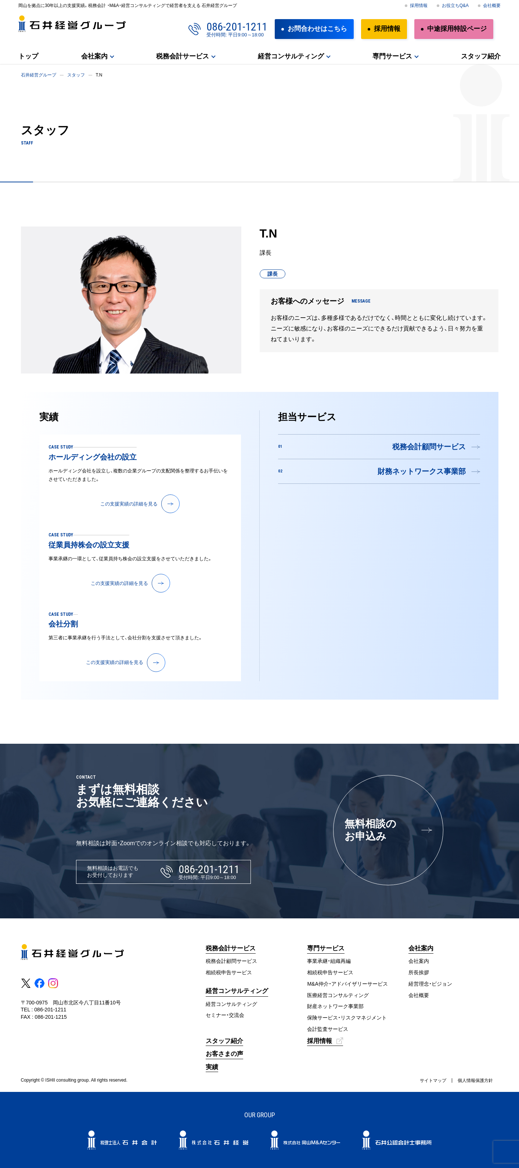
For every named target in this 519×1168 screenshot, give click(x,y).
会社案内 (94, 56)
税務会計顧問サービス (231, 961)
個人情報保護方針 (475, 1080)
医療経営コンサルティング (338, 995)
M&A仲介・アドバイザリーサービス (347, 984)
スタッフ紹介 (481, 56)
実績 (212, 1067)
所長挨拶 (418, 972)
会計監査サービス (327, 1029)
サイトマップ (433, 1080)
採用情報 (419, 5)
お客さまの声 (224, 1053)
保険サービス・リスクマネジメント (347, 1018)
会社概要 (492, 5)
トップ (28, 56)
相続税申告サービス (229, 972)
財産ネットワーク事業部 (335, 1006)
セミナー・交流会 (225, 1015)
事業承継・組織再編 (329, 961)
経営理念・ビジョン (430, 984)
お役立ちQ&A (455, 5)
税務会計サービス (182, 56)
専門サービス (392, 56)
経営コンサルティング (291, 56)
